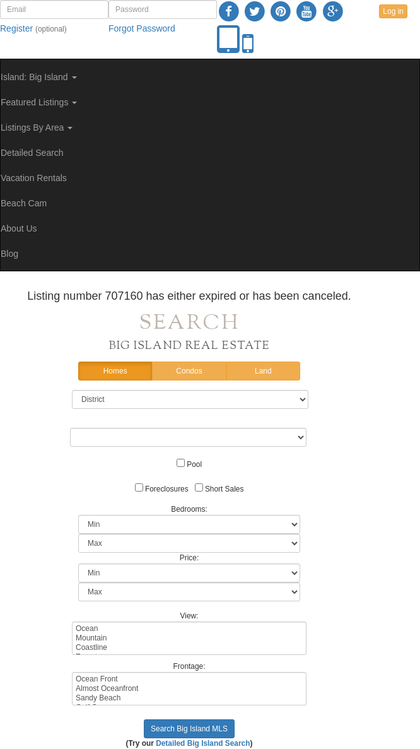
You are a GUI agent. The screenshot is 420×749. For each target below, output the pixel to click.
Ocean (189, 629)
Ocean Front (189, 679)
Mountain (189, 638)
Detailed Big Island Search (203, 743)
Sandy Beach (189, 698)
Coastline (189, 647)
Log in (393, 11)
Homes (115, 371)
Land (263, 371)
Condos (189, 371)
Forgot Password (141, 28)
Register (16, 28)
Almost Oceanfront (189, 688)
